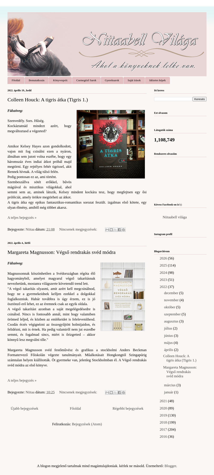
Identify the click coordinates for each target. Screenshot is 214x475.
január (169, 392)
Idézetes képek (157, 80)
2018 (164, 422)
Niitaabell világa (175, 217)
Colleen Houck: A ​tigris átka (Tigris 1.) (47, 99)
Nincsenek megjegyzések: (78, 229)
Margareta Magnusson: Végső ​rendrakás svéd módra (61, 252)
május (169, 343)
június (169, 336)
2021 (164, 401)
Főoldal (16, 80)
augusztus (171, 321)
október (170, 307)
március (170, 385)
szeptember (173, 314)
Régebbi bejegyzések (128, 408)
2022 (164, 287)
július (168, 328)
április (169, 350)
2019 (164, 415)
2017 (164, 429)
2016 (164, 437)
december (171, 293)
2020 (164, 408)
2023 (164, 280)
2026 (164, 258)
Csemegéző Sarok (86, 80)
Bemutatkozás (37, 80)
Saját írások (134, 80)
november (172, 300)
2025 (164, 265)
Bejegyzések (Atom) (87, 424)
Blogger (170, 466)
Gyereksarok (112, 80)
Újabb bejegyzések (24, 408)
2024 (164, 273)
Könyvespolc (60, 80)
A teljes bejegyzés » (22, 218)
